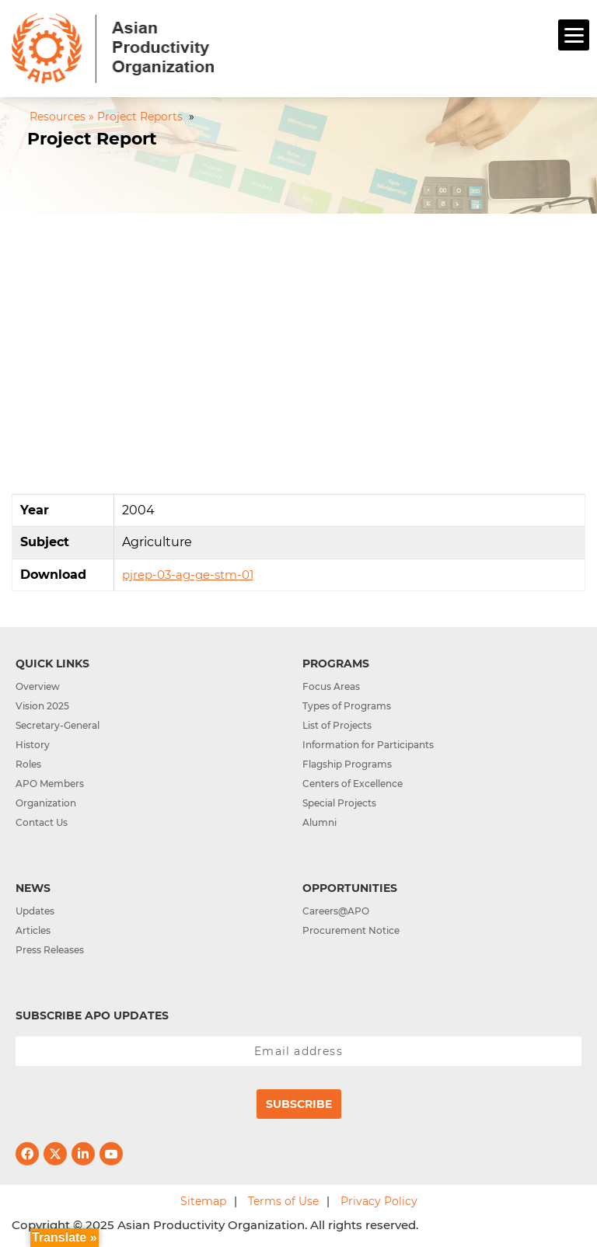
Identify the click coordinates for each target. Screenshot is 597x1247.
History (33, 745)
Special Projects (339, 803)
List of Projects (337, 725)
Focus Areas (331, 686)
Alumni (319, 822)
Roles (28, 764)
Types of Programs (346, 706)
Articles (33, 930)
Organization (46, 803)
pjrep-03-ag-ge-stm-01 (187, 574)
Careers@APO (335, 911)
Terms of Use (283, 1201)
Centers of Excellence (352, 783)
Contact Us (42, 822)
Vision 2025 (42, 706)
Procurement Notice (351, 930)
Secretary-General (58, 725)
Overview (38, 686)
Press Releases (50, 950)
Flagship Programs (347, 764)
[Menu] (573, 35)
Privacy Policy (378, 1201)
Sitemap (203, 1201)
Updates (35, 911)
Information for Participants (368, 745)
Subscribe (299, 1104)
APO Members (50, 783)
